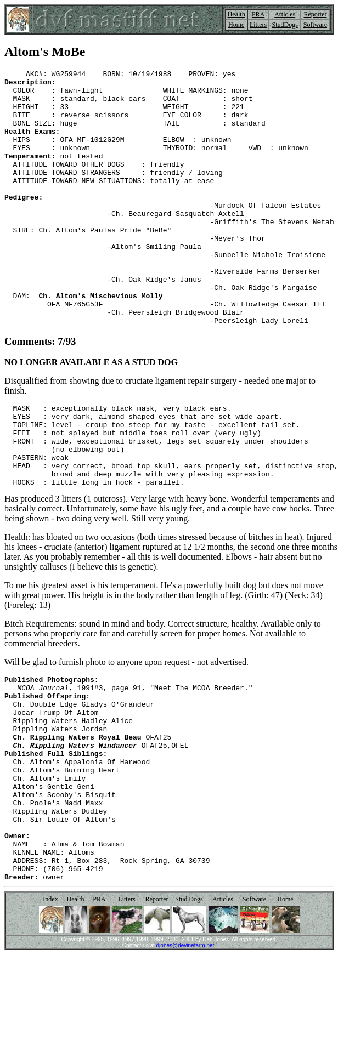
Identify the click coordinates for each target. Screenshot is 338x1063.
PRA (258, 14)
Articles (284, 14)
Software (315, 25)
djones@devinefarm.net (185, 1054)
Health (236, 14)
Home (236, 25)
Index (50, 1007)
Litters (258, 25)
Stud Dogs (188, 1007)
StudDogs (285, 25)
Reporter (314, 14)
